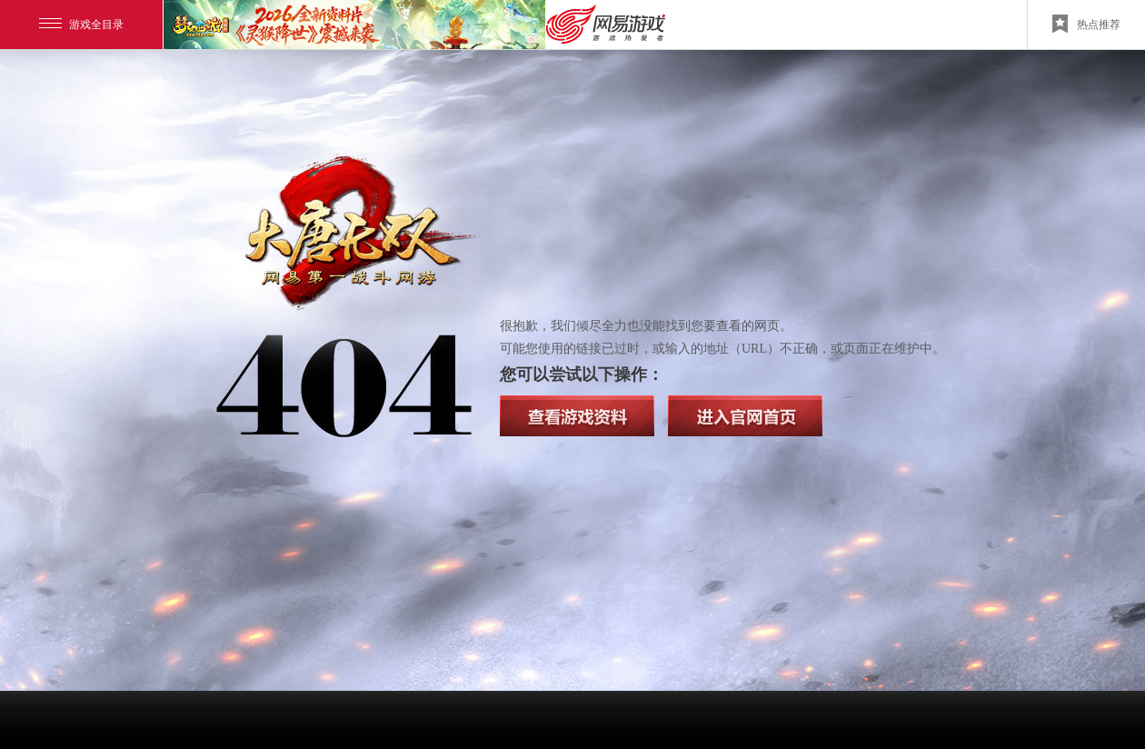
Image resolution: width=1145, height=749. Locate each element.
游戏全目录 (81, 24)
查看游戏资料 (577, 415)
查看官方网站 (745, 415)
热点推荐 (1086, 24)
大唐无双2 (354, 236)
